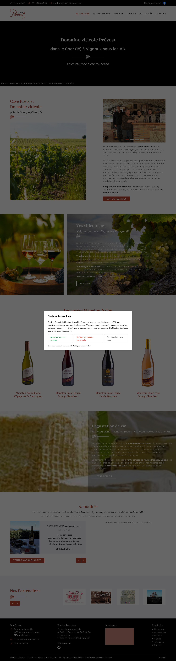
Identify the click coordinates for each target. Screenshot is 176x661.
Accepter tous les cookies (57, 339)
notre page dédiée (64, 330)
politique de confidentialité (68, 346)
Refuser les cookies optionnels (85, 339)
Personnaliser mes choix (115, 339)
